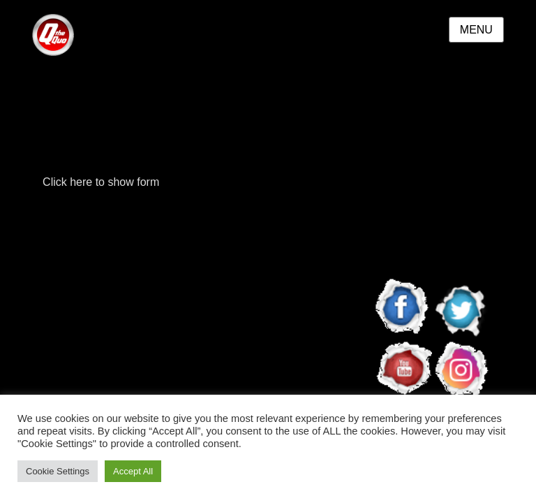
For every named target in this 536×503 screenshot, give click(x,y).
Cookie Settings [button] (57, 471)
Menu (476, 30)
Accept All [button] (133, 471)
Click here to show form (101, 182)
